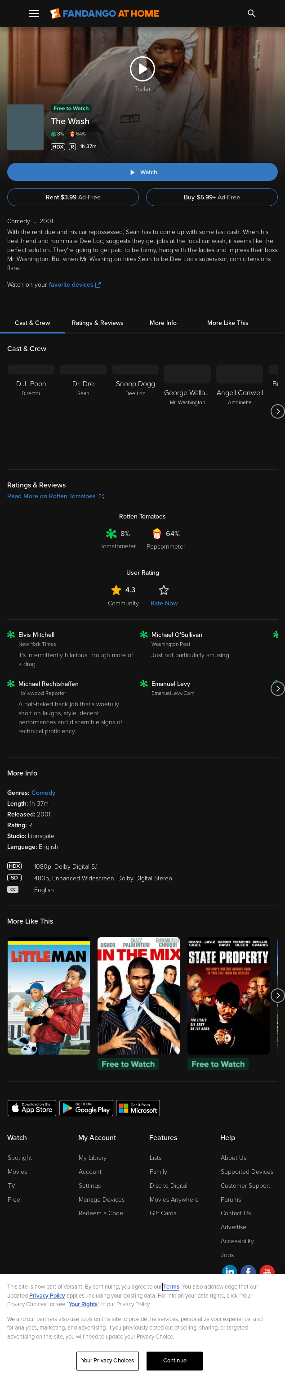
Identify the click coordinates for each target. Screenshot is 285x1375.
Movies (17, 1172)
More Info (163, 323)
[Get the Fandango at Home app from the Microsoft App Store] (138, 1108)
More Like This (228, 323)
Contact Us (236, 1213)
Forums (231, 1200)
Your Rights (83, 1304)
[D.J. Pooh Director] (31, 411)
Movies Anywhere (174, 1200)
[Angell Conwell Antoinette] (239, 411)
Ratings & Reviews (98, 323)
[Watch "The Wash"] (142, 172)
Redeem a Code (101, 1213)
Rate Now (164, 603)
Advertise (233, 1227)
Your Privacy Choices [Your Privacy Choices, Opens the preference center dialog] (107, 1360)
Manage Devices (102, 1200)
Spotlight (20, 1158)
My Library (93, 1158)
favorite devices (75, 285)
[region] (142, 1324)
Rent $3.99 (73, 197)
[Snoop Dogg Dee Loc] (135, 411)
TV (11, 1186)
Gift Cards (163, 1213)
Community (123, 603)
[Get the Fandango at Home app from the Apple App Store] (32, 1108)
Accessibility (237, 1241)
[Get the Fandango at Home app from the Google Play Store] (86, 1108)
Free (14, 1200)
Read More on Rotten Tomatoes (55, 496)
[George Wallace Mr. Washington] (187, 411)
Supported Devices (247, 1172)
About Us (233, 1158)
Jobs (227, 1255)
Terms (171, 1286)
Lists (155, 1158)
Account (90, 1172)
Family (158, 1172)
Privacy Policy (47, 1295)
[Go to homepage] (104, 14)
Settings (90, 1186)
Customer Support (245, 1186)
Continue (175, 1360)
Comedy (43, 793)
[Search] (252, 14)
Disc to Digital (168, 1186)
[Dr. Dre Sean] (83, 411)
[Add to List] (272, 146)
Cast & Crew (32, 323)
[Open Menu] (34, 13)
